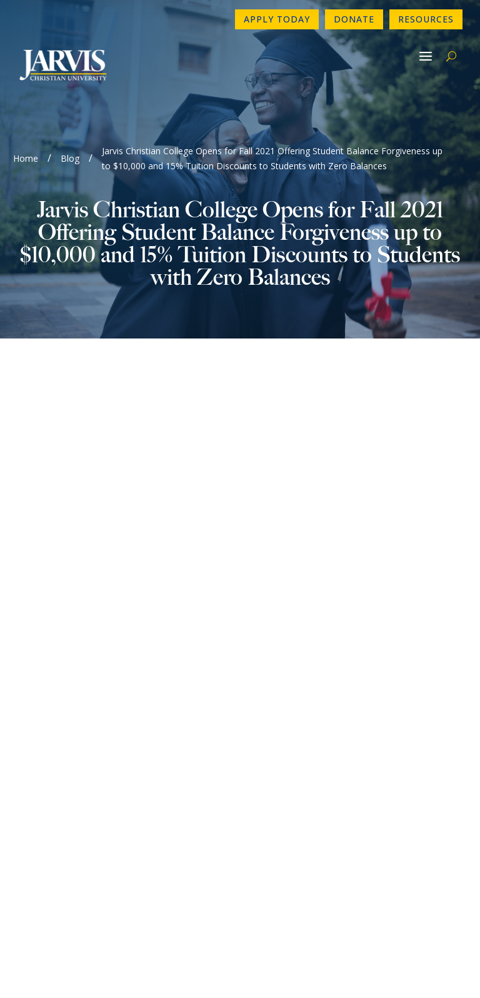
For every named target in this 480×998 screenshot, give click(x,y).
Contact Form (54, 711)
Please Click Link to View (148, 418)
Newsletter (48, 731)
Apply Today (277, 19)
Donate (354, 19)
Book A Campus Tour (299, 771)
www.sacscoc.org (106, 906)
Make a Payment (289, 751)
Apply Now (276, 691)
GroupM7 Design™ (285, 970)
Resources (426, 19)
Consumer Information (74, 771)
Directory (272, 711)
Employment (51, 751)
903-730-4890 (55, 691)
